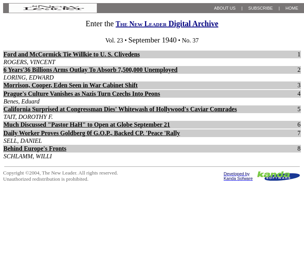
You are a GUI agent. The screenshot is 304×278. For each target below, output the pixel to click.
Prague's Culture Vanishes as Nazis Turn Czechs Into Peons (81, 93)
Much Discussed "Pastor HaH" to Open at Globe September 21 (86, 124)
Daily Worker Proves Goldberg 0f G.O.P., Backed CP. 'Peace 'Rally (91, 133)
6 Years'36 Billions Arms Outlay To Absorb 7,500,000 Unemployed (90, 69)
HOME (291, 8)
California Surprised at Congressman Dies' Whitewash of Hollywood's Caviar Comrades (120, 109)
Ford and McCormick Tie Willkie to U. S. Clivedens (71, 54)
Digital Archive (167, 23)
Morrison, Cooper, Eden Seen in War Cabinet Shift (70, 85)
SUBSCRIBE (260, 8)
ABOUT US (225, 8)
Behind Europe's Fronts (34, 148)
